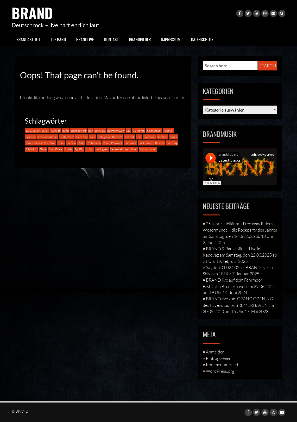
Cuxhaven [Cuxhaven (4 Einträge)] (139, 130)
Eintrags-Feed (219, 358)
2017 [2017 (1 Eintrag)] (45, 130)
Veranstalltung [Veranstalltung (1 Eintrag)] (119, 149)
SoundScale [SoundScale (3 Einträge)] (55, 149)
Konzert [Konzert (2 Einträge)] (129, 137)
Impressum (171, 39)
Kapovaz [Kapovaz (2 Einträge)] (117, 137)
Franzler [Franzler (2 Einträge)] (30, 137)
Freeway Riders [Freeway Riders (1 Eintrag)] (47, 137)
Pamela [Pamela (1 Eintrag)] (71, 143)
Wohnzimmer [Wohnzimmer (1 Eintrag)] (147, 149)
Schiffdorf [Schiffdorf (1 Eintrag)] (31, 149)
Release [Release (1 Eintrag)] (160, 143)
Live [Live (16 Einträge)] (138, 137)
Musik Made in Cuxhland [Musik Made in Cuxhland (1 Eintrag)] (40, 143)
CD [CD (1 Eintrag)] (128, 130)
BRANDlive (85, 39)
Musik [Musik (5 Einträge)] (173, 137)
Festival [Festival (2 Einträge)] (168, 130)
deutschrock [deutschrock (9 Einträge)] (154, 130)
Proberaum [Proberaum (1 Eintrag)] (94, 143)
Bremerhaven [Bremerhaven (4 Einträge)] (115, 130)
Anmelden (215, 351)
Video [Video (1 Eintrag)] (133, 149)
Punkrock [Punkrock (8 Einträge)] (116, 143)
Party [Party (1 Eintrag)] (81, 143)
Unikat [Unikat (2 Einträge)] (89, 149)
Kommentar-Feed (222, 364)
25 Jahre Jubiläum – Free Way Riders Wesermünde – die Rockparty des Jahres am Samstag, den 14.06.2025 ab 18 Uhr (240, 230)
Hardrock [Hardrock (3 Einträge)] (82, 137)
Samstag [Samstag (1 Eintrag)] (172, 143)
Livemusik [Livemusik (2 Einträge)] (150, 137)
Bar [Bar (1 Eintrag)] (90, 130)
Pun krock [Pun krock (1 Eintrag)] (130, 143)
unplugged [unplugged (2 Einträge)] (102, 149)
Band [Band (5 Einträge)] (65, 130)
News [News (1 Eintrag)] (60, 143)
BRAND (32, 12)
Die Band (58, 39)
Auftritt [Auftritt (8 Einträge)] (55, 130)
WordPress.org (220, 371)
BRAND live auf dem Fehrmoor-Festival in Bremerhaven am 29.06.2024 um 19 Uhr (239, 286)
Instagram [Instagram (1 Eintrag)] (103, 137)
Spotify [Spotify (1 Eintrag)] (79, 149)
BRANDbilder (140, 39)
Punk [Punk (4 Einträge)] (106, 143)
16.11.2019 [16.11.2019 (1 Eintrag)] (32, 130)
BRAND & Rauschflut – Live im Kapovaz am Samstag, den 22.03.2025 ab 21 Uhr (240, 255)
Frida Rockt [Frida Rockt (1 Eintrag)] (67, 137)
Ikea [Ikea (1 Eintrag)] (92, 137)
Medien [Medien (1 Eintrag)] (162, 137)
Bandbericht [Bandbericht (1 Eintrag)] (78, 130)
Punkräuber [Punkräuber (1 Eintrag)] (146, 143)
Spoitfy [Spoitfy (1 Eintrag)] (68, 149)
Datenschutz (202, 39)
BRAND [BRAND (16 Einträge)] (100, 130)
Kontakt (111, 39)
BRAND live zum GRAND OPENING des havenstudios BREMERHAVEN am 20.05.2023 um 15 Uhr (238, 305)
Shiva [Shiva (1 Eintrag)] (43, 149)
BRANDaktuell (28, 39)
